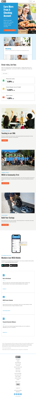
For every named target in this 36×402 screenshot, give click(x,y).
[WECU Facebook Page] (19, 394)
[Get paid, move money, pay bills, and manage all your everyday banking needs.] (17, 46)
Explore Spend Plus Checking (10, 30)
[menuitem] (18, 360)
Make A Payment (18, 376)
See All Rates (5, 73)
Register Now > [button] (5, 332)
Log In (30, 1)
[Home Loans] (18, 88)
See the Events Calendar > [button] (7, 310)
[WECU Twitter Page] (17, 394)
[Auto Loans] (18, 97)
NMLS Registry (18, 368)
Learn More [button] (5, 140)
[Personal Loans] (18, 80)
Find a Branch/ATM (18, 362)
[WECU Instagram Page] (21, 394)
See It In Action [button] (5, 183)
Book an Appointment (18, 373)
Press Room (18, 365)
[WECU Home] (3, 1)
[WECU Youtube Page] (15, 394)
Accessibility (18, 359)
